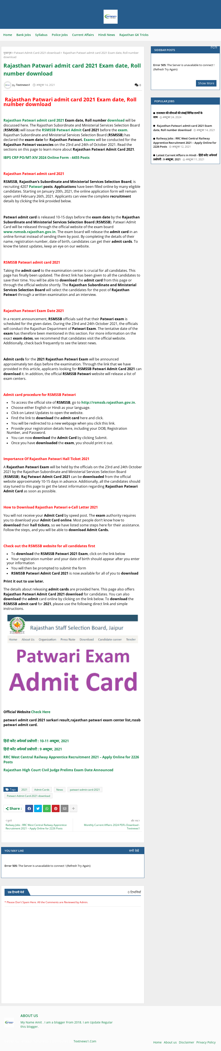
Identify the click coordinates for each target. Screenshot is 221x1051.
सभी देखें (134, 851)
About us (170, 1042)
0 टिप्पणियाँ (134, 892)
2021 (24, 789)
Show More (206, 83)
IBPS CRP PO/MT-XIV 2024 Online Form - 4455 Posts (46, 157)
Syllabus (41, 35)
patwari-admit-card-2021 (85, 789)
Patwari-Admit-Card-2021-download (37, 53)
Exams (89, 139)
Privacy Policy (206, 1042)
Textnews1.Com (85, 1041)
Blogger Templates (35, 1041)
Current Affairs (83, 35)
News (59, 789)
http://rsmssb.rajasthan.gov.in (108, 402)
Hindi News (106, 35)
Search (215, 36)
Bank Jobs (23, 35)
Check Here (40, 711)
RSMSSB (49, 130)
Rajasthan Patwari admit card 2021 (33, 120)
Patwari (63, 130)
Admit (76, 130)
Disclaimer (186, 1042)
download (116, 120)
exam (122, 130)
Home (7, 35)
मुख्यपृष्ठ (7, 53)
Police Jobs (60, 35)
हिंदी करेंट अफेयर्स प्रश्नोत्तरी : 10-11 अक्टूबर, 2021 (36, 741)
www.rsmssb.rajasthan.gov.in (29, 231)
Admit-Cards (41, 789)
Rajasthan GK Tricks (133, 35)
